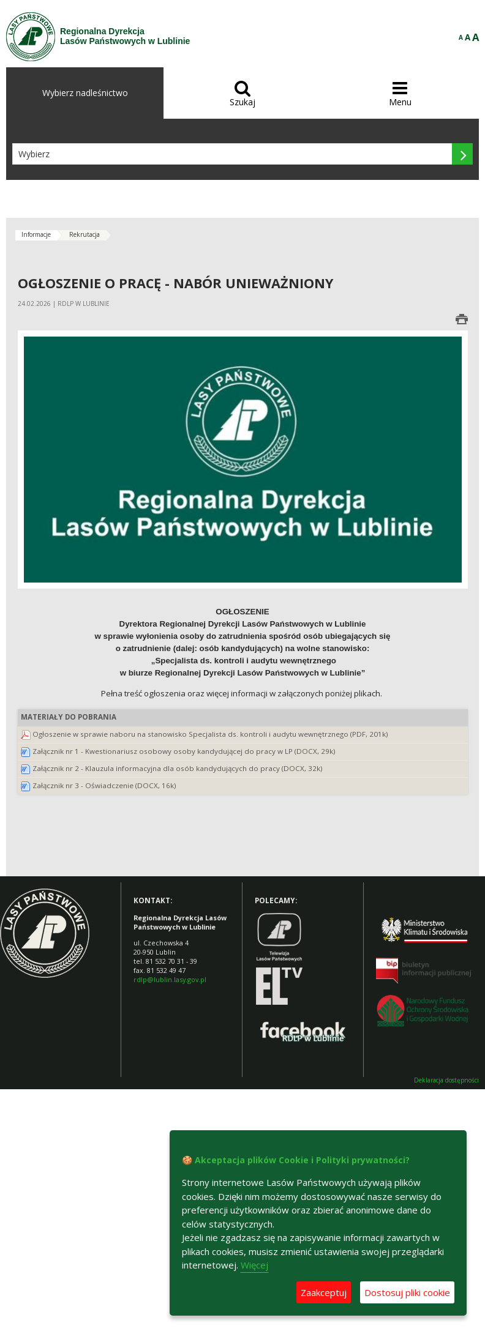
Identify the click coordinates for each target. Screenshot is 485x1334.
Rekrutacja (84, 234)
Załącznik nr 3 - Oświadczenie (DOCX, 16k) (104, 785)
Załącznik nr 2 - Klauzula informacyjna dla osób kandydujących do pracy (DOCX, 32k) (177, 768)
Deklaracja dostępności (446, 1080)
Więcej (254, 1265)
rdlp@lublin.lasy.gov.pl (169, 979)
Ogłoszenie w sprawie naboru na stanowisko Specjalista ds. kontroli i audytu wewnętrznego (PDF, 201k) (210, 734)
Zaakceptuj (324, 1292)
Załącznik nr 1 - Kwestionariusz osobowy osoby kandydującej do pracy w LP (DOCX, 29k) (184, 751)
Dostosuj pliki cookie (407, 1292)
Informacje (36, 234)
